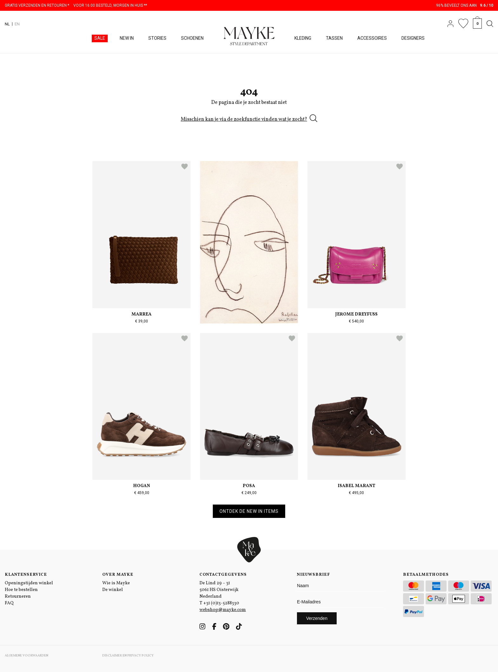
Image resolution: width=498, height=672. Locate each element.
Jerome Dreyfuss (356, 314)
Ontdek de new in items (249, 511)
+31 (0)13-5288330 (221, 603)
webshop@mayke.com (222, 610)
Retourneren (18, 597)
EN (17, 24)
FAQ (9, 603)
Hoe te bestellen (21, 590)
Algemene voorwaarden (26, 655)
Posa (249, 486)
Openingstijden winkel (29, 583)
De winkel (112, 590)
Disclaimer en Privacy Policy (128, 655)
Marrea (141, 314)
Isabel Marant (356, 486)
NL (7, 24)
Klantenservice (26, 575)
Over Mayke (117, 575)
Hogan (141, 486)
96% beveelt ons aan (465, 5)
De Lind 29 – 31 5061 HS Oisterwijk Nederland (219, 590)
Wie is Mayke (116, 583)
